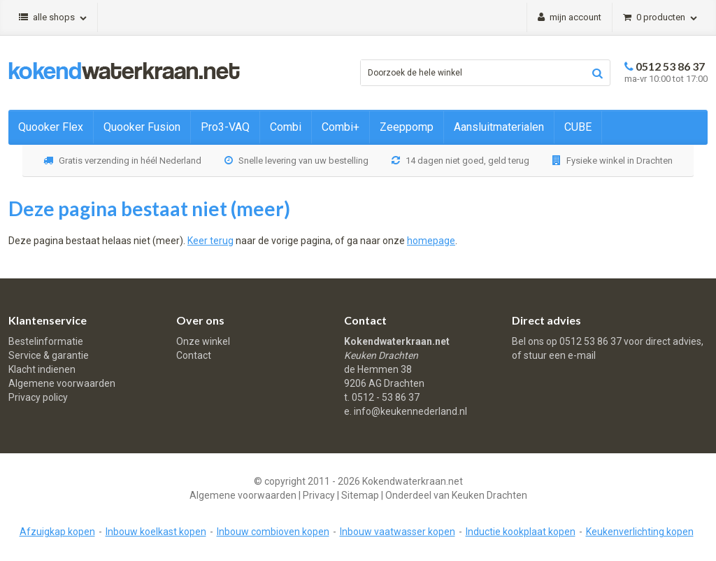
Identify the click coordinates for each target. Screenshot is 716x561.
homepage (431, 240)
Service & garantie (48, 355)
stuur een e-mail (560, 355)
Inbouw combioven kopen (273, 531)
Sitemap (360, 495)
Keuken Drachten (489, 495)
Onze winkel (203, 341)
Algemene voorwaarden (61, 383)
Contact (193, 355)
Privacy (319, 495)
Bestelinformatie (45, 341)
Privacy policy (38, 397)
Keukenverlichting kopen (640, 531)
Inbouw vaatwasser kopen (397, 531)
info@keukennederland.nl (410, 411)
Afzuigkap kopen (57, 531)
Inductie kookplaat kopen (520, 531)
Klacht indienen (42, 369)
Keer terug (210, 240)
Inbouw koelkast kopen (156, 531)
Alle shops (53, 17)
